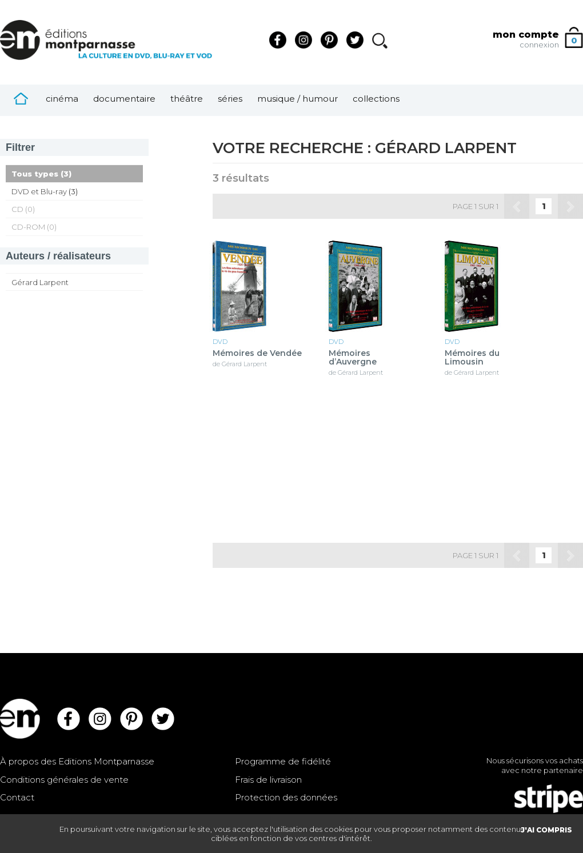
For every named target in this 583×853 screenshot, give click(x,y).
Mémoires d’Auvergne (353, 358)
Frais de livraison (268, 779)
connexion (539, 44)
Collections (376, 98)
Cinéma (62, 98)
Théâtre (186, 98)
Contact (17, 797)
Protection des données (286, 797)
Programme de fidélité (283, 761)
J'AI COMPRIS (546, 830)
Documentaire (124, 98)
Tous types (34, 173)
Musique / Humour (297, 98)
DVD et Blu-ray (39, 191)
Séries (230, 98)
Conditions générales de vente (64, 779)
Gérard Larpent (40, 282)
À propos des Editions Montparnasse (77, 761)
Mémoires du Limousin (472, 358)
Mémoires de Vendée (257, 353)
